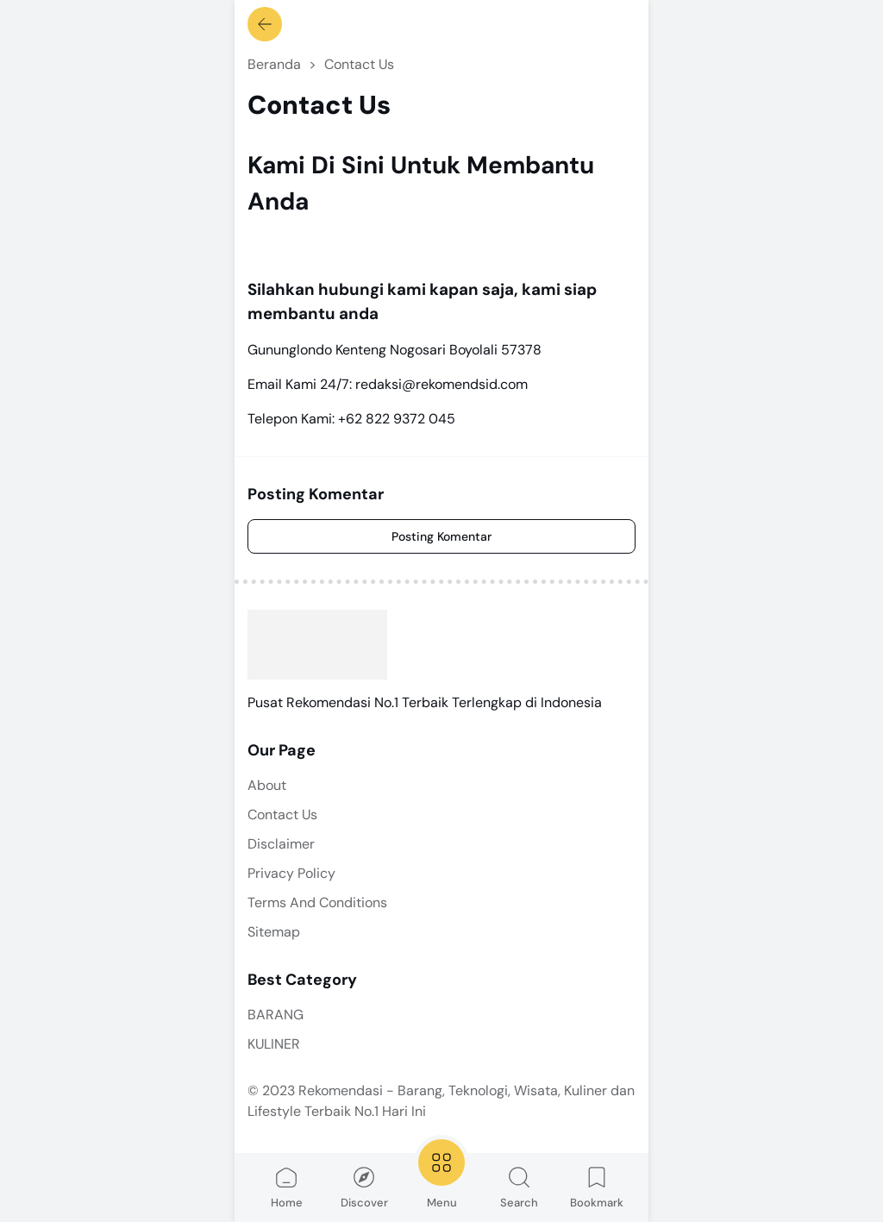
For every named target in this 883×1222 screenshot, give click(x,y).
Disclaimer (281, 844)
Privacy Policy (291, 873)
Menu (441, 1172)
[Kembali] (264, 24)
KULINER (273, 1044)
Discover (364, 1187)
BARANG (275, 1015)
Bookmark (596, 1187)
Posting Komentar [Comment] (441, 536)
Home (287, 1187)
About (266, 785)
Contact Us (282, 814)
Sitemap (273, 932)
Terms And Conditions (317, 902)
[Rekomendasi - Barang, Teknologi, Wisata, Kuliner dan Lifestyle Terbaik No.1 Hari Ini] (317, 645)
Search (519, 1187)
